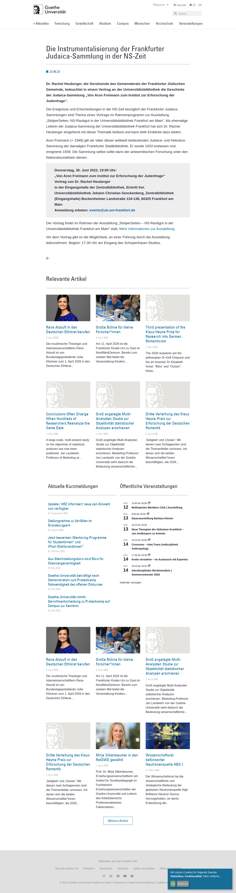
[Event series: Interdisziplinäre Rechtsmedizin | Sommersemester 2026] (149, 566)
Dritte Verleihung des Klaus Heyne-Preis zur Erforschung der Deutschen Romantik (168, 420)
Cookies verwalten (166, 882)
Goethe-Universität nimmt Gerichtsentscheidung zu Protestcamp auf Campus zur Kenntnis (79, 601)
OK (173, 883)
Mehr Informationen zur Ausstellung (146, 229)
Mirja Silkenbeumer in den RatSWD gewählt (117, 757)
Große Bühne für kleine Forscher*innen (114, 329)
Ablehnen (183, 883)
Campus (123, 23)
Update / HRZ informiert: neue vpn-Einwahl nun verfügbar (79, 506)
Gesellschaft (84, 23)
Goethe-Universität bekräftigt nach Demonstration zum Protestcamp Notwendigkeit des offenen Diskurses (75, 580)
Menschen (142, 23)
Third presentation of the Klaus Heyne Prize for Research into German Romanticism (165, 334)
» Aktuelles (41, 23)
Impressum (119, 882)
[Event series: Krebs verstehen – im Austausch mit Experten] (149, 555)
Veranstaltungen (191, 23)
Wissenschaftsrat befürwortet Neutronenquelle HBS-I (164, 760)
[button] (118, 821)
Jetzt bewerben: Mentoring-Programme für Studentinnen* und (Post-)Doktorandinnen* (77, 542)
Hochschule (164, 23)
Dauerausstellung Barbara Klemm (152, 518)
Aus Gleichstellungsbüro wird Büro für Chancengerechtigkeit (76, 561)
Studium (105, 23)
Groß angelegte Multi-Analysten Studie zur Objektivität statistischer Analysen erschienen (115, 420)
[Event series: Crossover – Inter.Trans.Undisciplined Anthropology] (149, 540)
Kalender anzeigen (130, 582)
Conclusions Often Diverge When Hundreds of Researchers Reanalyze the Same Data (68, 420)
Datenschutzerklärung (141, 882)
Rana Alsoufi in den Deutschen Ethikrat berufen (68, 329)
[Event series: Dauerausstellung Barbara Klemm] (148, 514)
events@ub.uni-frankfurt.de (112, 210)
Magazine (161, 4)
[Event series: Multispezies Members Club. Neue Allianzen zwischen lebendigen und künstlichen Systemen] (149, 503)
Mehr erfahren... (212, 876)
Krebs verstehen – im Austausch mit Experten (160, 559)
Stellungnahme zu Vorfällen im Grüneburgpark (70, 523)
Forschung (62, 23)
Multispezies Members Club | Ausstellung (157, 507)
